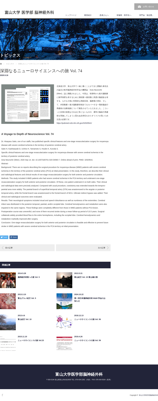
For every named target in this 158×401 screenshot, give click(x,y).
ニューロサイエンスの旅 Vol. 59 (87, 340)
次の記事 (101, 248)
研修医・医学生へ (124, 15)
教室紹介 (88, 15)
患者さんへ (104, 15)
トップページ (70, 15)
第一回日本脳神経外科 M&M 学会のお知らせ (89, 299)
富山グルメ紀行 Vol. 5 (27, 298)
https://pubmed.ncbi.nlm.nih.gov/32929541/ (74, 123)
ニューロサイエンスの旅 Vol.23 (31, 340)
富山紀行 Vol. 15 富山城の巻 (86, 277)
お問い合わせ (148, 7)
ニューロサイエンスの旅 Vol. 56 (87, 319)
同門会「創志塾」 (146, 15)
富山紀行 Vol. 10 (24, 319)
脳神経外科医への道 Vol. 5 (29, 277)
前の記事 (9, 248)
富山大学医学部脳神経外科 (79, 374)
